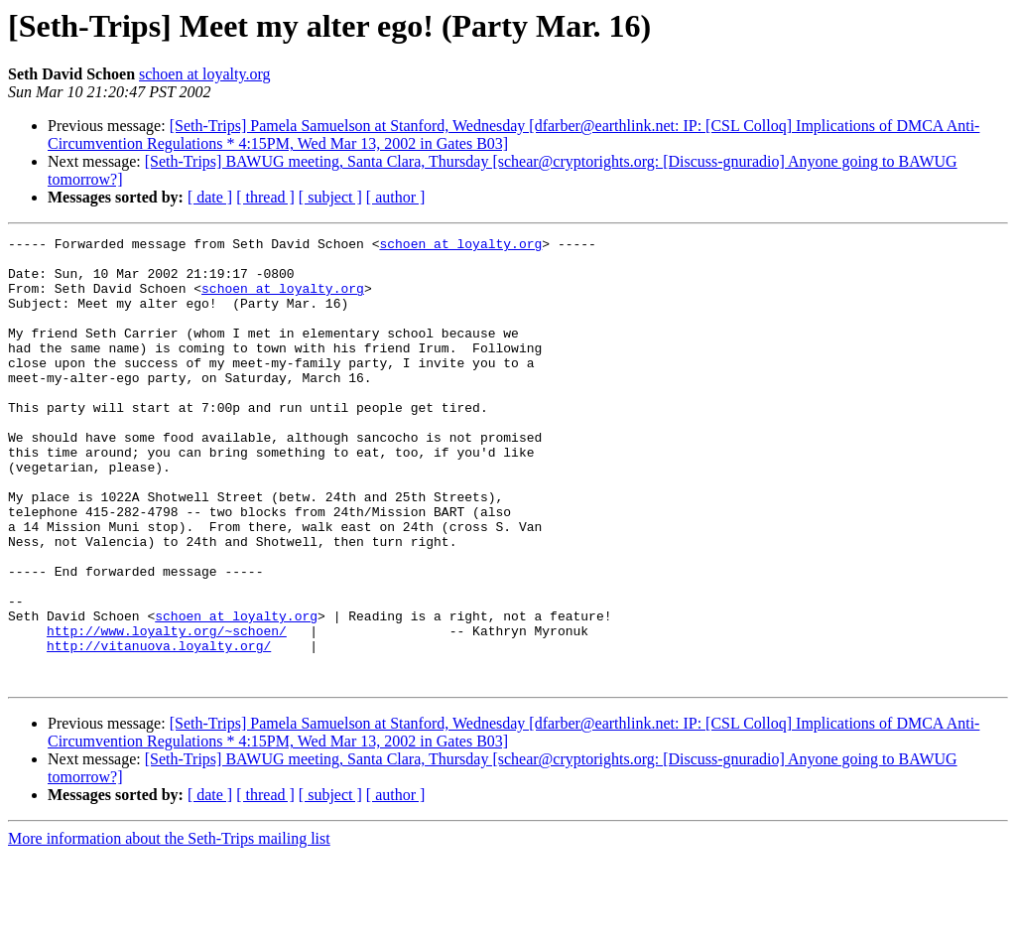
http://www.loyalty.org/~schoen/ (167, 711)
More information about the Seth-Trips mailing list (169, 927)
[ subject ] (330, 197)
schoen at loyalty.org (204, 74)
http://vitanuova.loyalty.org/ (159, 729)
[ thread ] (265, 197)
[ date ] (210, 197)
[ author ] (396, 197)
